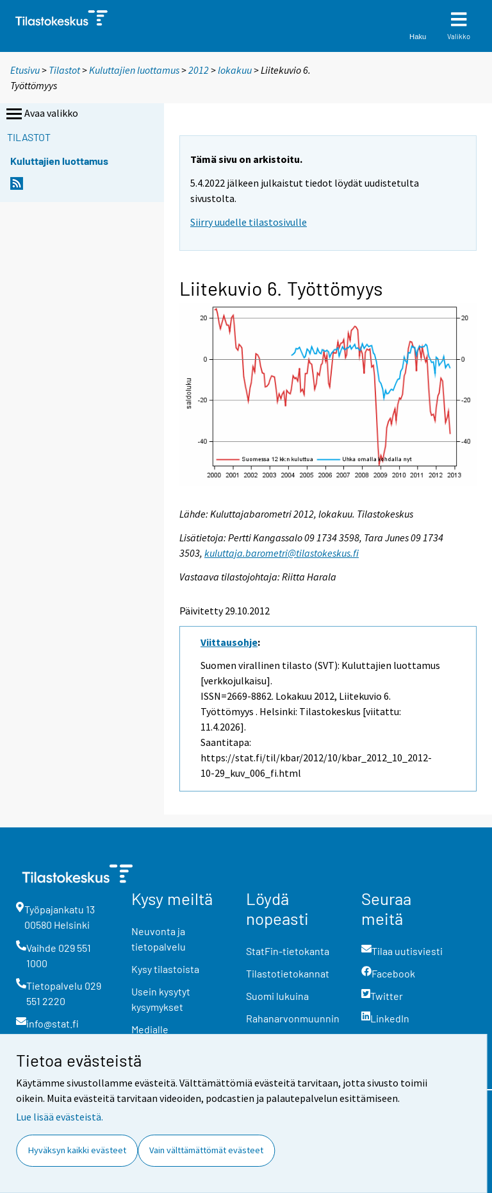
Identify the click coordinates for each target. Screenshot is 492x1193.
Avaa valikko (41, 114)
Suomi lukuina (277, 996)
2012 (198, 69)
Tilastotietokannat (287, 973)
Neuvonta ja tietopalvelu (158, 938)
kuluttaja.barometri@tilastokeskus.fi (281, 552)
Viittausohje (229, 642)
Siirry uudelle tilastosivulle (248, 222)
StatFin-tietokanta (287, 951)
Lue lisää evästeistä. (59, 1116)
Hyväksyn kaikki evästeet (77, 1150)
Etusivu (25, 69)
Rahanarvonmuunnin (293, 1018)
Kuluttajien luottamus (134, 69)
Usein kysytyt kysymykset (160, 999)
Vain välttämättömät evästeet (206, 1150)
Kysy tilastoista (165, 969)
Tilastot (64, 69)
